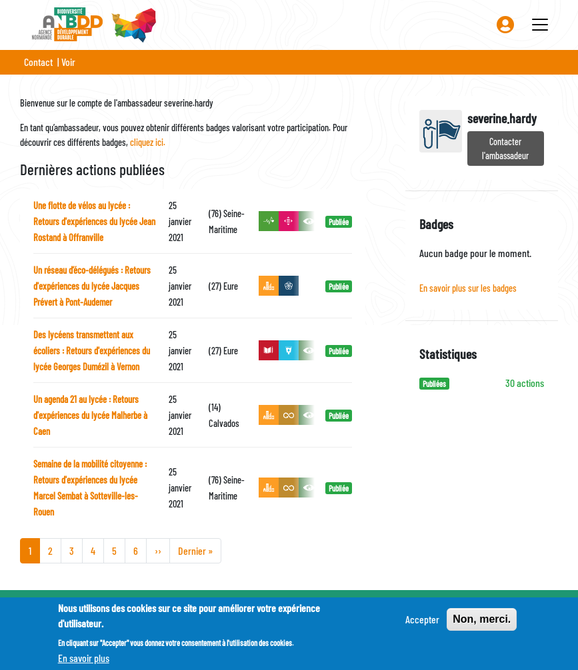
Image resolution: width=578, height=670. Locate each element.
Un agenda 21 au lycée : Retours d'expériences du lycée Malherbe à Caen (90, 415)
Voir (68, 61)
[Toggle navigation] (540, 24)
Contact (38, 61)
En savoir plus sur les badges (468, 288)
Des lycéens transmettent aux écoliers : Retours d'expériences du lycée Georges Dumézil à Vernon (91, 350)
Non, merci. (482, 624)
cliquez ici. (147, 142)
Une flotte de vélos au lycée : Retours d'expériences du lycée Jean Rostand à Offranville (94, 221)
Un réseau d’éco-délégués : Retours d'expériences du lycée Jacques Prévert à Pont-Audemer (92, 286)
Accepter (422, 624)
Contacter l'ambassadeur (505, 148)
